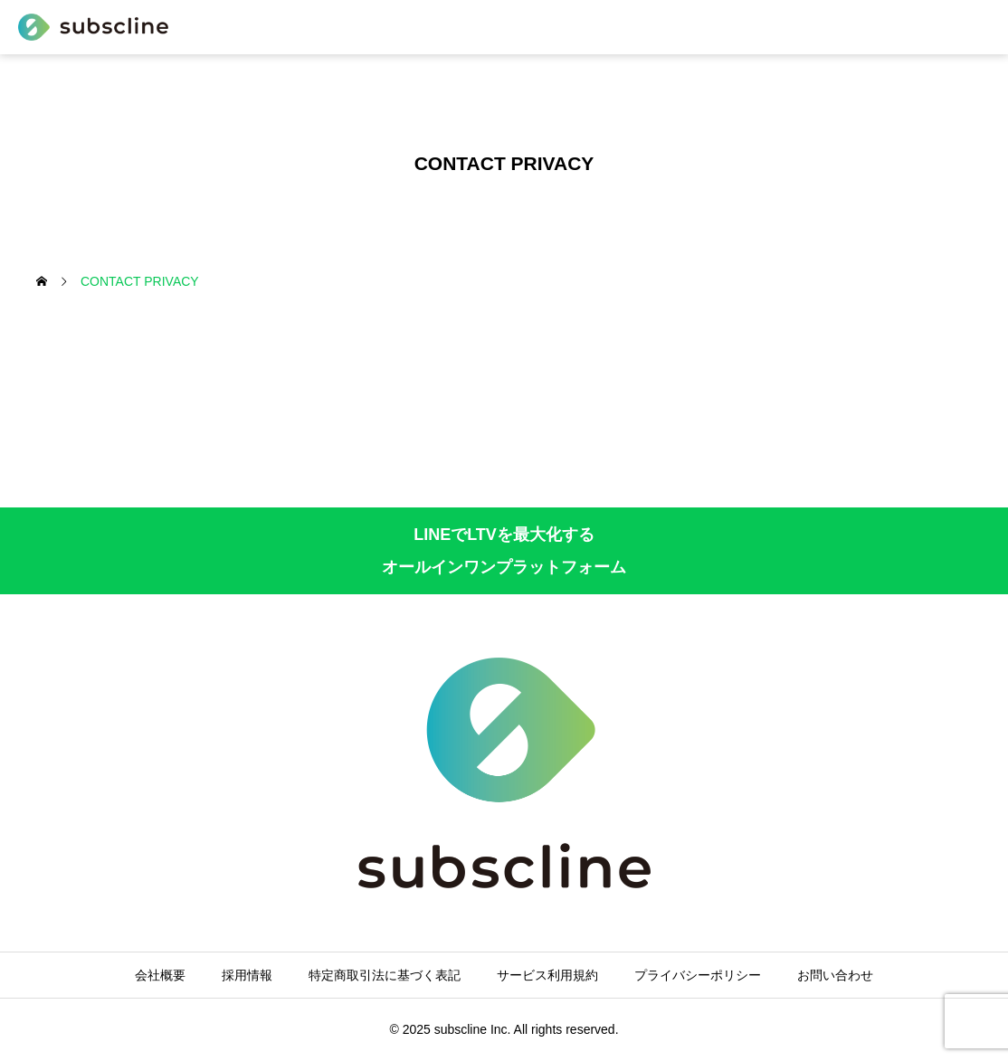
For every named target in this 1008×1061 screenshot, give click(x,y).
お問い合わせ (835, 975)
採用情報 (247, 975)
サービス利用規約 (547, 975)
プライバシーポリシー (697, 975)
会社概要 (160, 975)
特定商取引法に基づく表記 (385, 975)
